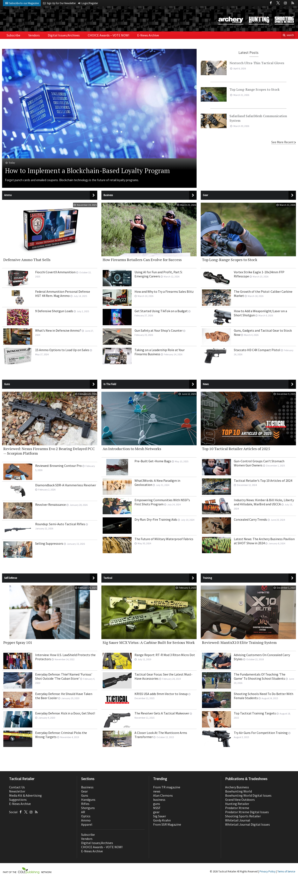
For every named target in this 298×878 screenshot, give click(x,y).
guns (156, 804)
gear (156, 812)
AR (83, 812)
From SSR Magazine (167, 824)
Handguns (88, 799)
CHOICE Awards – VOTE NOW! (108, 35)
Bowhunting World (238, 791)
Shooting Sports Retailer (243, 816)
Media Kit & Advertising (25, 795)
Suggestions (18, 799)
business (159, 799)
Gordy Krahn (162, 820)
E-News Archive (148, 35)
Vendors (34, 35)
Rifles (85, 804)
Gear (84, 791)
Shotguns (88, 808)
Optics (85, 816)
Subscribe (13, 35)
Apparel (86, 824)
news (156, 791)
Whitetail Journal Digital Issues (247, 824)
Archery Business (237, 787)
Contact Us (17, 787)
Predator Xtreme (237, 808)
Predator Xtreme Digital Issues (247, 812)
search (288, 35)
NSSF (156, 808)
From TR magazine (166, 787)
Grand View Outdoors (240, 799)
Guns (84, 795)
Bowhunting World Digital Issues (248, 795)
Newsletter (17, 791)
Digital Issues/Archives (64, 35)
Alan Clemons (163, 795)
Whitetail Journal (237, 820)
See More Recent (282, 142)
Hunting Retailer (237, 804)
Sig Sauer (159, 816)
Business (87, 787)
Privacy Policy (267, 871)
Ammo (86, 820)
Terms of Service (286, 871)
